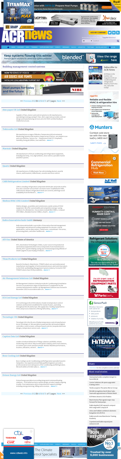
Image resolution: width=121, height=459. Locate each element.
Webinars (65, 47)
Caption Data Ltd (11, 336)
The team (90, 47)
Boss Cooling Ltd (11, 356)
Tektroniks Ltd (10, 129)
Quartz (6, 166)
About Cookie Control (11, 438)
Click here (92, 368)
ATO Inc (6, 239)
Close (30, 438)
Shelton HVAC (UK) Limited (16, 201)
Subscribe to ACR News (110, 68)
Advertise (81, 47)
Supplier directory (46, 47)
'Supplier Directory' (109, 37)
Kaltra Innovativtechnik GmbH (18, 220)
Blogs (73, 47)
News (13, 47)
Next (59, 101)
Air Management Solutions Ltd (17, 278)
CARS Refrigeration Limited (16, 181)
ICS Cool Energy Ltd (12, 297)
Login (112, 47)
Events (57, 47)
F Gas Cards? (108, 433)
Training (34, 47)
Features (20, 47)
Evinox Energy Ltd (11, 375)
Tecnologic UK (10, 317)
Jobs (27, 47)
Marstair (7, 148)
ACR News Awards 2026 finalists (100, 397)
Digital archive (101, 47)
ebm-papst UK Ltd (11, 110)
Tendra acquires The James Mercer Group (103, 388)
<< (21, 101)
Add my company (98, 32)
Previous (27, 101)
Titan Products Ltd (12, 259)
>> (63, 101)
